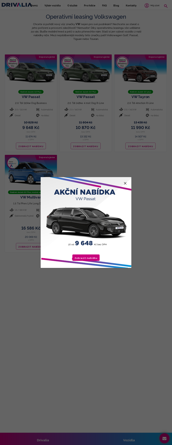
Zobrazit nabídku (86, 258)
